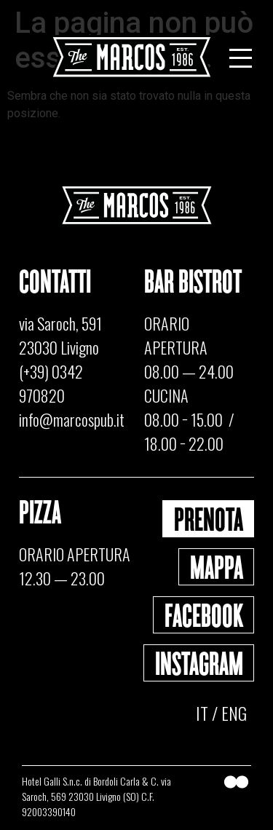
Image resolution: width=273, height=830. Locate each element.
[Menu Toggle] (240, 58)
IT (202, 713)
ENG (234, 713)
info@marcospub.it (71, 419)
